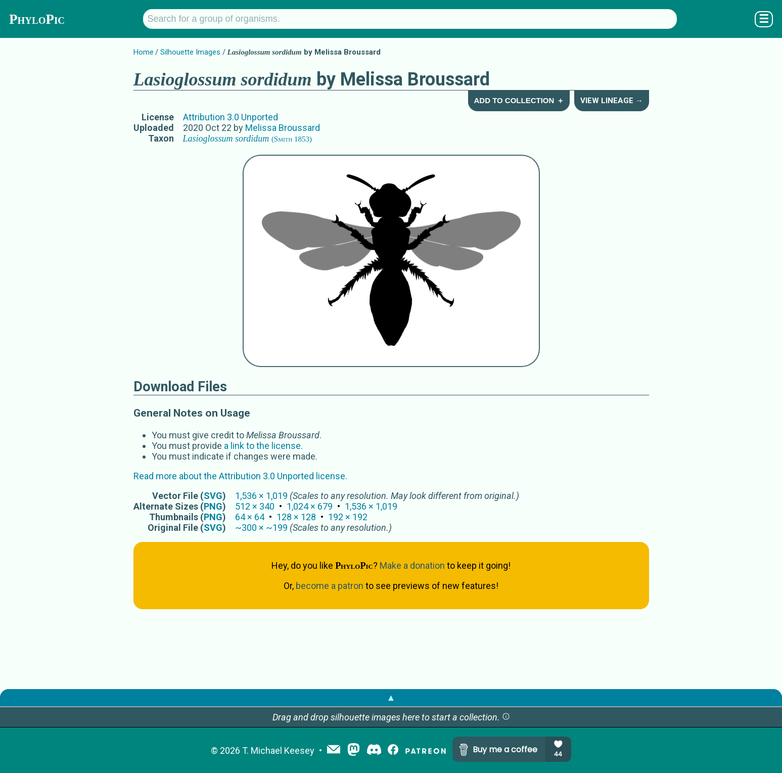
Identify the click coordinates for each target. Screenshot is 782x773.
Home (143, 52)
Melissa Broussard (282, 127)
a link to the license (262, 445)
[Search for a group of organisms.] (410, 19)
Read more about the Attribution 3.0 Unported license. (240, 476)
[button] (506, 717)
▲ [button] (391, 697)
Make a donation (412, 565)
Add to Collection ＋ (519, 100)
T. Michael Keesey (278, 750)
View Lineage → (611, 100)
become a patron (329, 585)
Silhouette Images (190, 52)
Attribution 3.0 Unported (230, 117)
